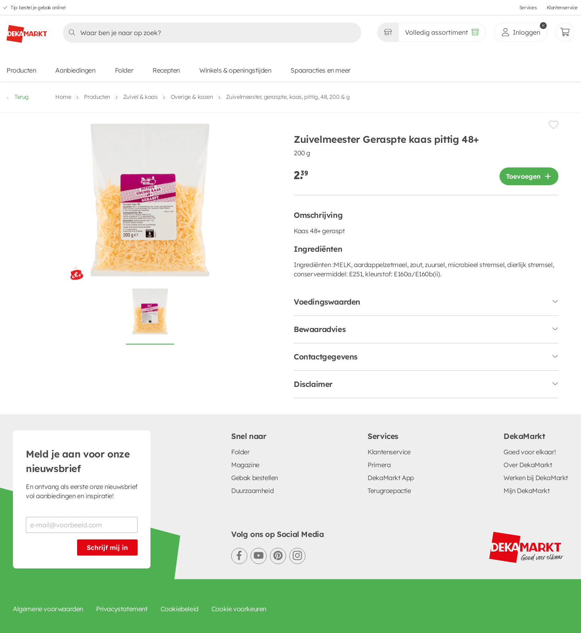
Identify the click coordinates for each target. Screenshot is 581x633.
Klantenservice (562, 7)
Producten (21, 70)
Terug (17, 96)
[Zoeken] (209, 32)
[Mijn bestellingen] (565, 32)
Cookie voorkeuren (238, 609)
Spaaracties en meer (320, 70)
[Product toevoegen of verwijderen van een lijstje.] (553, 124)
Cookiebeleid (180, 609)
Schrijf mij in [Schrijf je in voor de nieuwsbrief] (107, 547)
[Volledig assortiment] (442, 32)
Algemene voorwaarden (48, 609)
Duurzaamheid (252, 491)
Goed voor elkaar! (530, 452)
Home (63, 96)
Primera (379, 465)
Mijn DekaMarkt (527, 491)
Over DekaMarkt (528, 465)
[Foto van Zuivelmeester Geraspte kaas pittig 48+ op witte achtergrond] (150, 316)
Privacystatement (122, 609)
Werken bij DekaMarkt (536, 478)
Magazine (245, 465)
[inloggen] (520, 32)
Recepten (166, 70)
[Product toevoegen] (528, 176)
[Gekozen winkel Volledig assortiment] (387, 32)
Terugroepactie (389, 491)
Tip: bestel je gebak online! (38, 7)
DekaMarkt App (391, 478)
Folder (124, 70)
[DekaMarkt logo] (26, 31)
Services (528, 7)
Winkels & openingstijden (235, 70)
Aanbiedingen (75, 70)
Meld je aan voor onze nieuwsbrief (78, 461)
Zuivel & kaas (140, 96)
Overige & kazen (192, 96)
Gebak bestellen (254, 478)
